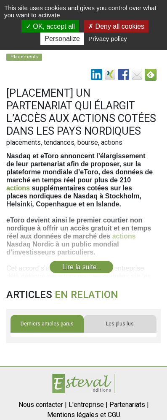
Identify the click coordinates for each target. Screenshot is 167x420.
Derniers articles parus (47, 324)
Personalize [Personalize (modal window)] (62, 38)
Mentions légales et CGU (83, 415)
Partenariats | (129, 405)
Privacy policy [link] (107, 38)
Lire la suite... (81, 267)
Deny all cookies (116, 26)
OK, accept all (50, 26)
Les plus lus (120, 324)
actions (18, 188)
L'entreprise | (88, 405)
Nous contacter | (43, 405)
